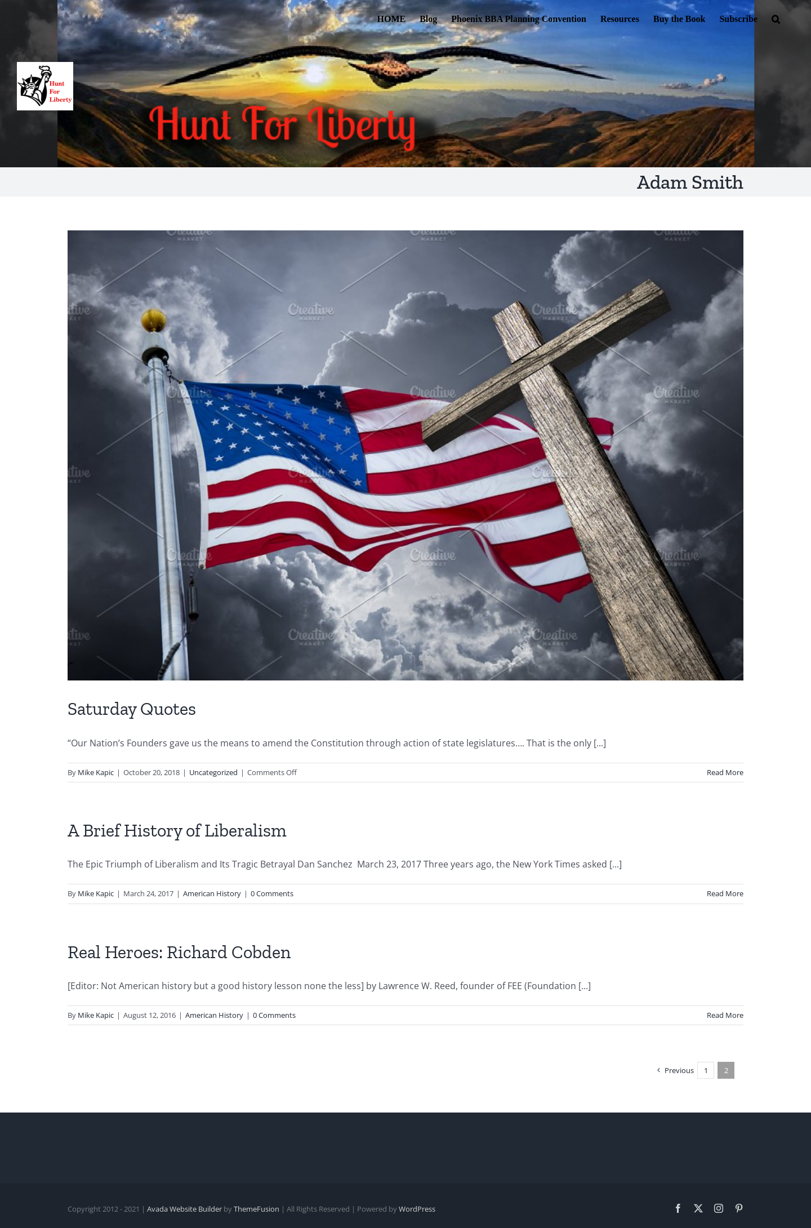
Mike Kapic (96, 772)
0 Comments (272, 893)
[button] (776, 18)
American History (212, 893)
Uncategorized (213, 772)
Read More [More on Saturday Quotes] (725, 772)
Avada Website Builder (184, 1209)
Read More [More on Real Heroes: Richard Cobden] (725, 1015)
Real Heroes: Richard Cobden (179, 952)
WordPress (417, 1209)
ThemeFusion (256, 1209)
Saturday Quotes (132, 708)
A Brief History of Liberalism (177, 830)
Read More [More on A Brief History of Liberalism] (725, 893)
